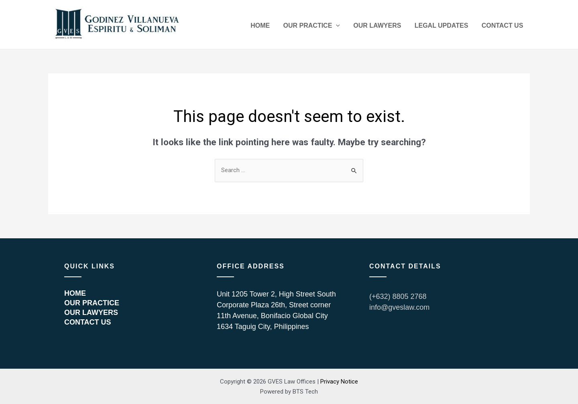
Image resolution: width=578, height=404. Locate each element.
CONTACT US (504, 26)
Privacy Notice (339, 381)
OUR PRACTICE (324, 27)
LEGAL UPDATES (447, 26)
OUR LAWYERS (387, 26)
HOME (277, 26)
